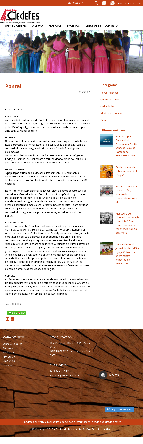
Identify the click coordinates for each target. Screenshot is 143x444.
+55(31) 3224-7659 (129, 3)
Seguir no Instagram (119, 409)
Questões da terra (110, 99)
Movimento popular (111, 113)
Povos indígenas (109, 92)
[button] (97, 3)
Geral (103, 120)
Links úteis (93, 25)
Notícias (56, 25)
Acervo (38, 25)
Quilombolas (107, 106)
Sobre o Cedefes (16, 25)
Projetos (74, 25)
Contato (111, 25)
